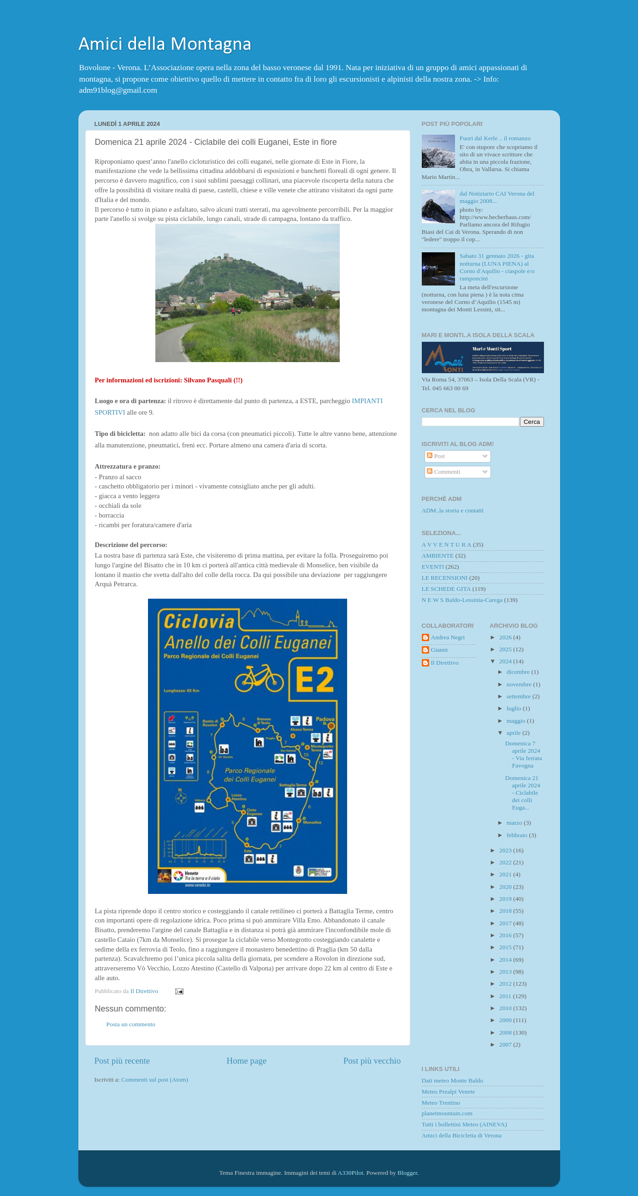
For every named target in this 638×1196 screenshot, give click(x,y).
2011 (506, 996)
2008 (506, 1032)
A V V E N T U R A (447, 544)
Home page (247, 1060)
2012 (506, 983)
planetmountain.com (447, 1113)
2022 (506, 862)
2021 (506, 874)
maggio (517, 720)
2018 (506, 910)
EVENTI (433, 566)
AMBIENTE (438, 555)
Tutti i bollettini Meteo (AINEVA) (464, 1124)
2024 (506, 661)
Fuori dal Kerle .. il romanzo (495, 138)
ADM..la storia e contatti (453, 510)
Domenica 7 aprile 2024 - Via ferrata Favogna (523, 754)
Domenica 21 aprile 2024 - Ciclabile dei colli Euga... (522, 792)
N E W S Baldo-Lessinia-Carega (462, 599)
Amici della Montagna (165, 45)
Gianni (439, 649)
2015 (506, 947)
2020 (506, 886)
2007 (506, 1044)
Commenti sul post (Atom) (154, 1079)
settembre (519, 696)
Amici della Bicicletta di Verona (462, 1135)
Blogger (407, 1172)
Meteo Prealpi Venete (448, 1091)
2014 (506, 959)
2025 (506, 649)
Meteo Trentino (441, 1102)
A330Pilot (351, 1172)
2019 (506, 898)
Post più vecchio (372, 1060)
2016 (506, 935)
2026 (506, 637)
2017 (506, 923)
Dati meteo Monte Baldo (453, 1080)
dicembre (519, 671)
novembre (520, 684)
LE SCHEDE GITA (446, 588)
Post (436, 455)
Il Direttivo (445, 662)
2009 (506, 1020)
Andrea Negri (448, 637)
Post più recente (122, 1060)
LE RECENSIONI (445, 577)
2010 (506, 1008)
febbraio (518, 835)
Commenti (443, 471)
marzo (515, 822)
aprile (514, 732)
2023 (506, 850)
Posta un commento (131, 1024)
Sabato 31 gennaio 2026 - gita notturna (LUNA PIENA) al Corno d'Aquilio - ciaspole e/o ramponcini (497, 267)
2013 (506, 971)
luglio (515, 708)
